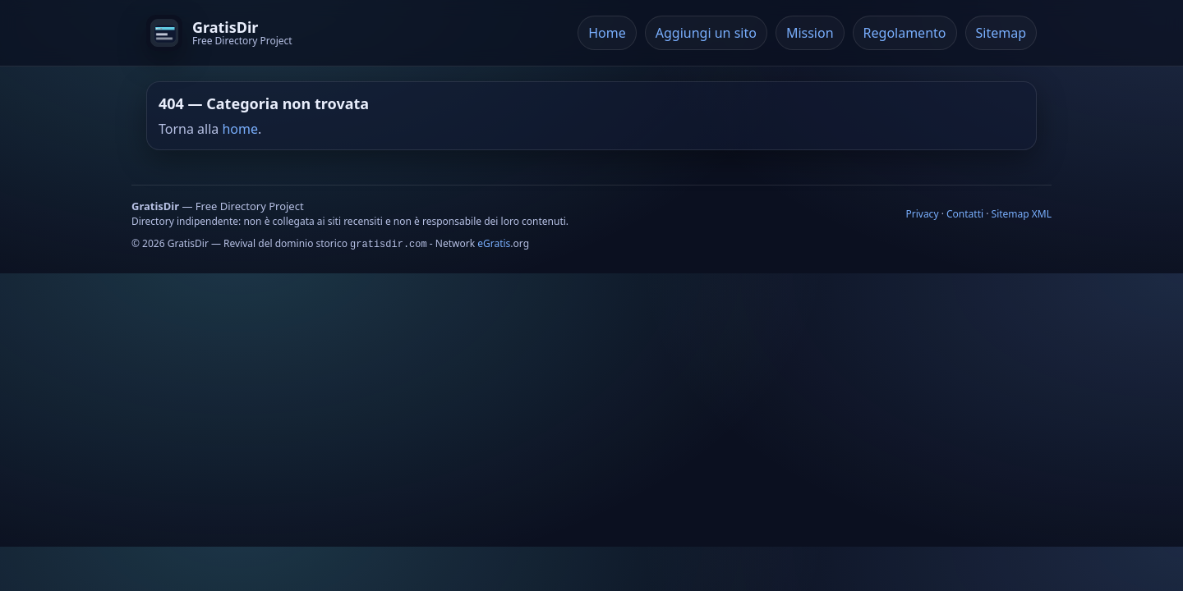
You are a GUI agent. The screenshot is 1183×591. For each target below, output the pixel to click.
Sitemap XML (1022, 214)
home (240, 129)
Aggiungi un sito (706, 33)
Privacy (921, 214)
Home (607, 33)
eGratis (493, 243)
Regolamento (904, 33)
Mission (810, 33)
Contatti (964, 214)
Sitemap (1001, 33)
